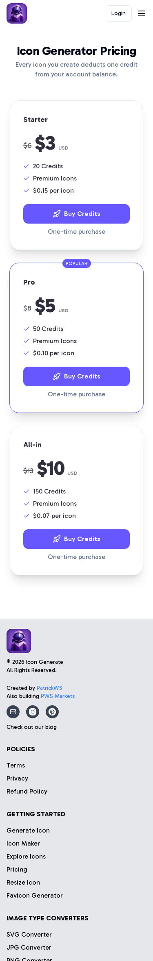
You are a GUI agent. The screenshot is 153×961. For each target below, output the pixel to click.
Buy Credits (76, 214)
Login (118, 13)
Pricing (17, 869)
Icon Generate (44, 662)
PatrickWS (49, 688)
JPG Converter (29, 947)
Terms (16, 765)
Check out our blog (32, 727)
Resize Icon (23, 882)
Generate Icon (28, 830)
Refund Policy (27, 791)
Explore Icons (26, 856)
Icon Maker (23, 843)
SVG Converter (29, 934)
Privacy (17, 778)
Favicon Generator (35, 895)
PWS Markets (58, 696)
